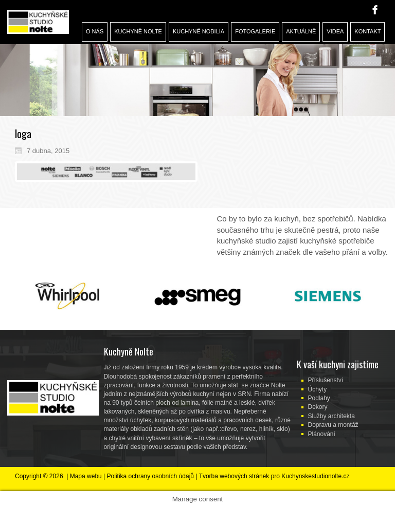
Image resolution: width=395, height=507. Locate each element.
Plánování (321, 434)
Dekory (318, 406)
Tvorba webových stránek (234, 476)
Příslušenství (326, 380)
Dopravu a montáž (333, 424)
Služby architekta (331, 416)
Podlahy (319, 398)
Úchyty (317, 389)
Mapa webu (86, 476)
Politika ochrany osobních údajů (150, 476)
